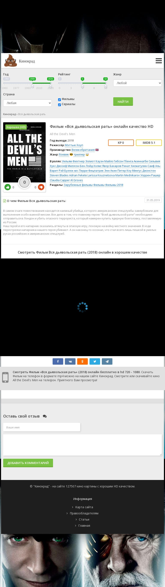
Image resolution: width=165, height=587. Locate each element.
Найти (123, 102)
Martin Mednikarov (127, 175)
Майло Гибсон (113, 161)
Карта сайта (84, 507)
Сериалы (68, 104)
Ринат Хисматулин (134, 166)
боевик (64, 154)
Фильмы (68, 99)
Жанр (117, 74)
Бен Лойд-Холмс (91, 166)
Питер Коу (124, 170)
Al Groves (76, 180)
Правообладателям (84, 513)
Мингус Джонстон (144, 170)
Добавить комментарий (28, 463)
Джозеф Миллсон (67, 166)
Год (6, 74)
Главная (84, 526)
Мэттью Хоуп (74, 145)
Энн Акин (110, 170)
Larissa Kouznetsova (101, 175)
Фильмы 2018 (114, 185)
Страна (9, 94)
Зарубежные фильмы (78, 185)
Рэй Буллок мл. (68, 170)
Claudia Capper (60, 180)
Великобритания (83, 150)
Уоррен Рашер (150, 175)
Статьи (84, 519)
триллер (79, 154)
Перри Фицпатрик (91, 170)
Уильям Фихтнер (73, 161)
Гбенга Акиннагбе (136, 161)
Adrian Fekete (78, 175)
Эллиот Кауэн (94, 161)
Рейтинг (64, 74)
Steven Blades (59, 175)
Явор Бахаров (111, 166)
